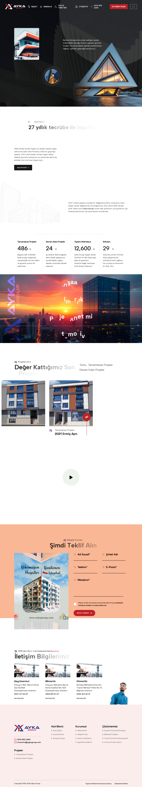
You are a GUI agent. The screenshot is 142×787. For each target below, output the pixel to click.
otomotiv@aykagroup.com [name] (27, 742)
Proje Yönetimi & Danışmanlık (115, 738)
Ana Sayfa (56, 730)
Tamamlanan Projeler (23, 754)
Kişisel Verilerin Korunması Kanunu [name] (99, 784)
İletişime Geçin (58, 738)
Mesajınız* (82, 579)
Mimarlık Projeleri (110, 734)
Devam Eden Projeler (23, 758)
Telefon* (80, 567)
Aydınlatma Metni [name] (121, 784)
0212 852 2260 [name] (96, 6)
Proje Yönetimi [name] (60, 6)
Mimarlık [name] (46, 6)
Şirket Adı (110, 554)
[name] (15, 6)
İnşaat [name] (32, 6)
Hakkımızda (81, 730)
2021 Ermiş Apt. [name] (66, 434)
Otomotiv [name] (81, 6)
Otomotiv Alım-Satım (112, 742)
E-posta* (109, 567)
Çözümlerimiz (57, 734)
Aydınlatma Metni (83, 742)
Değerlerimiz (81, 734)
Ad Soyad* (82, 554)
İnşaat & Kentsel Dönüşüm (114, 730)
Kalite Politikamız (83, 738)
